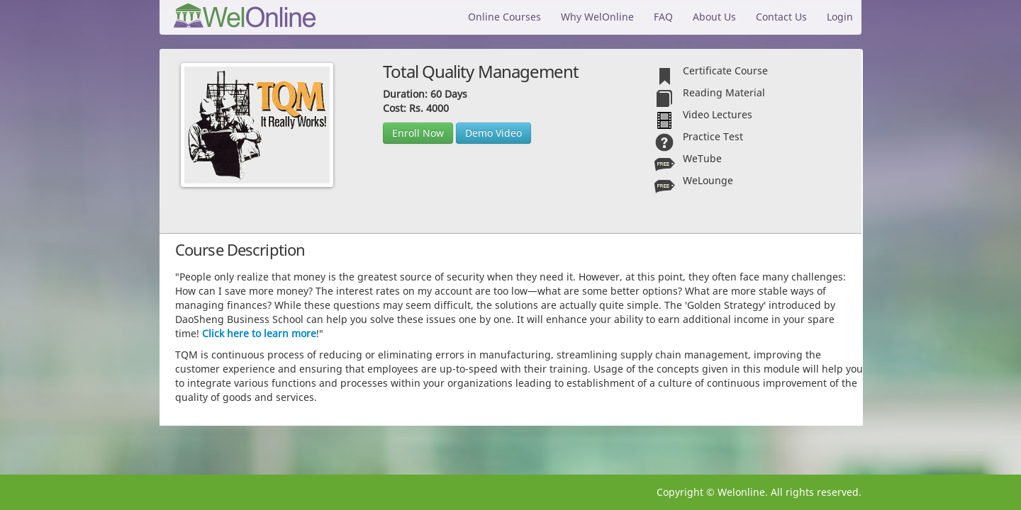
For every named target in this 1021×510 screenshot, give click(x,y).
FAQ (663, 16)
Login (840, 16)
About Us (714, 16)
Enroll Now (418, 133)
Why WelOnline (597, 16)
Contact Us (781, 16)
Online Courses (504, 16)
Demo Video (493, 133)
